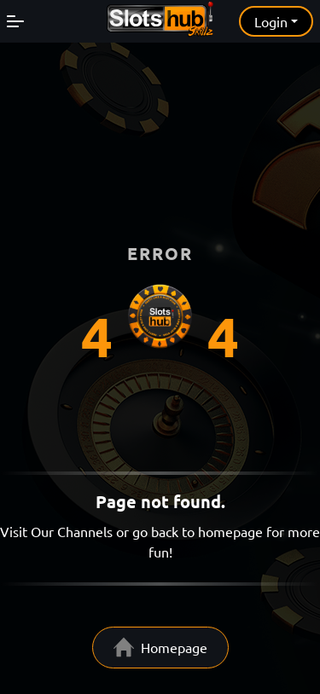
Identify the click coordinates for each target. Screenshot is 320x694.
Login (271, 21)
